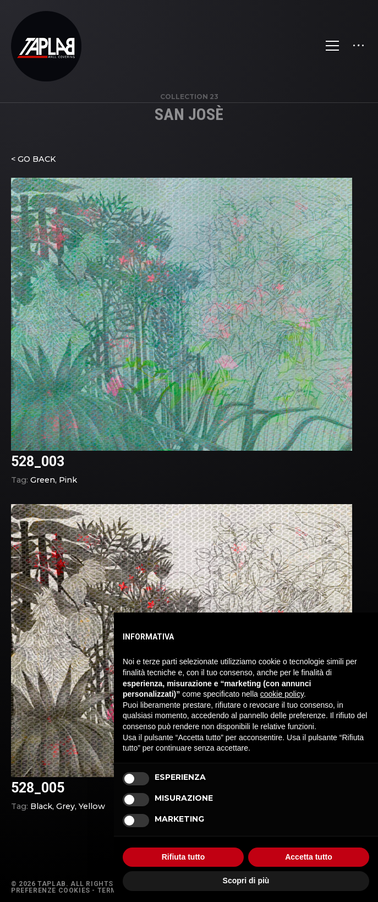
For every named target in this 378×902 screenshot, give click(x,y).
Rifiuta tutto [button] (183, 856)
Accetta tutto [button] (308, 856)
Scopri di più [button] (246, 880)
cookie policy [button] (282, 694)
